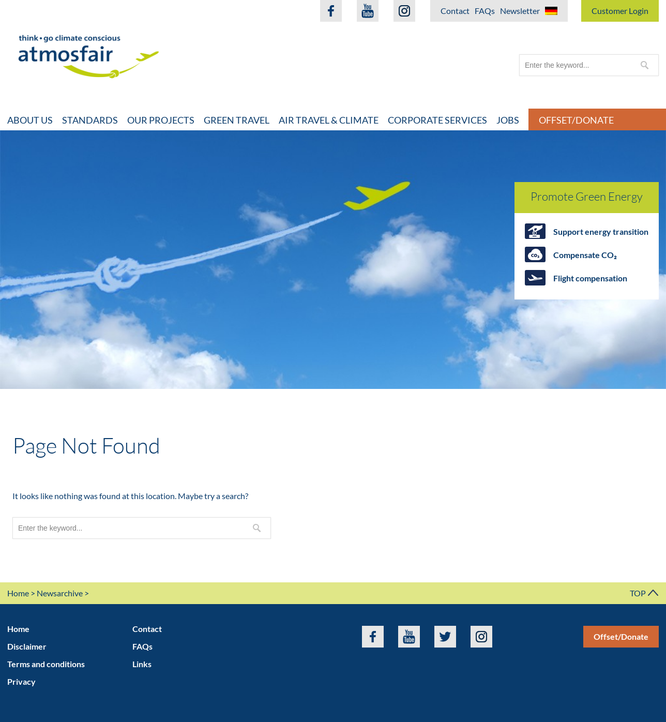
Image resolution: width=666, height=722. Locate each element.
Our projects (160, 120)
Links (142, 664)
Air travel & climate (329, 120)
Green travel (236, 120)
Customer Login (620, 11)
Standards (90, 120)
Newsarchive (60, 593)
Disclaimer (27, 646)
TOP (644, 593)
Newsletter (520, 11)
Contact (455, 11)
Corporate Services (437, 120)
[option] (333, 259)
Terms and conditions (46, 664)
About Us (30, 120)
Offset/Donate (621, 636)
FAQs (485, 11)
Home (18, 593)
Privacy (21, 681)
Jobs (507, 120)
